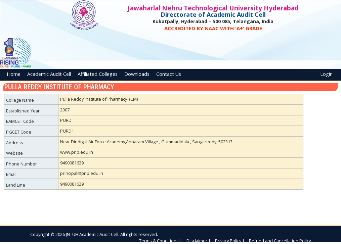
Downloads (137, 74)
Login (326, 74)
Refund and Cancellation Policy (280, 241)
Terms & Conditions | (160, 241)
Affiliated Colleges (98, 74)
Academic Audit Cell (49, 74)
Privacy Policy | (230, 241)
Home (13, 74)
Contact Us (168, 74)
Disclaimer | (198, 241)
